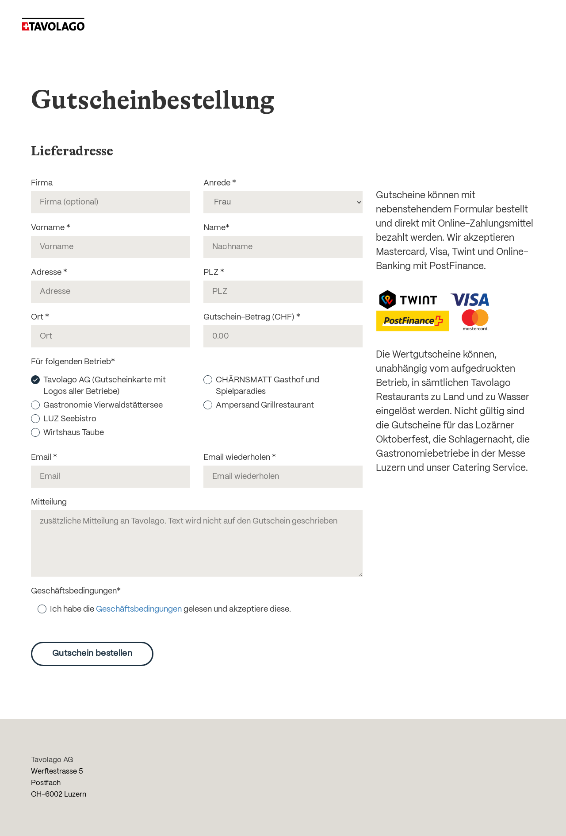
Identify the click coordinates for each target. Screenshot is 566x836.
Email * (44, 458)
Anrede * (219, 183)
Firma (42, 183)
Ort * (40, 317)
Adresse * (49, 273)
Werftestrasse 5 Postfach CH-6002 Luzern (58, 783)
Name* (216, 228)
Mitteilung (49, 502)
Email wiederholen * (239, 458)
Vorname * (50, 228)
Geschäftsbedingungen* (76, 591)
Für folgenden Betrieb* (73, 362)
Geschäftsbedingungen (139, 609)
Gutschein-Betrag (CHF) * (251, 317)
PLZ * (213, 273)
